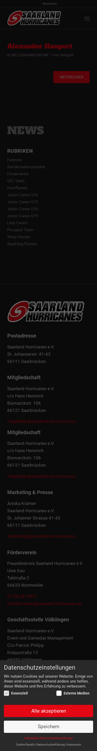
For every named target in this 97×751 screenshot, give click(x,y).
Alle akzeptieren (48, 711)
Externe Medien (72, 693)
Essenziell (16, 693)
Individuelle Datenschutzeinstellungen (48, 738)
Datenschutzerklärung (50, 744)
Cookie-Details (25, 744)
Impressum (73, 744)
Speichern (48, 727)
